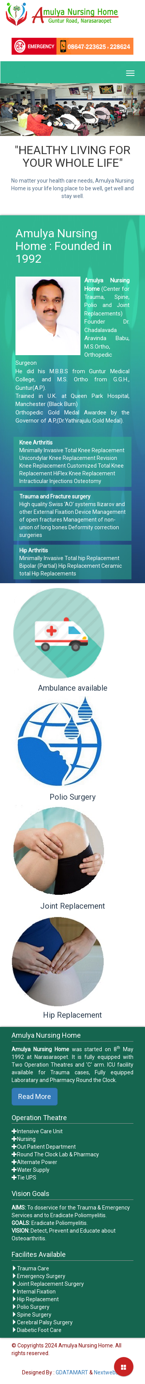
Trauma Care (33, 1268)
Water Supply (33, 1170)
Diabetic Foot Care (39, 1330)
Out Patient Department (46, 1147)
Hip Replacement (38, 1299)
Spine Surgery (34, 1315)
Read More (34, 1096)
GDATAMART (72, 1372)
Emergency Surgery (41, 1276)
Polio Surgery (33, 1307)
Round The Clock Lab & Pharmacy (58, 1154)
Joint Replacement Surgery (50, 1284)
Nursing (26, 1139)
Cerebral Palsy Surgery (45, 1322)
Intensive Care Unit (40, 1131)
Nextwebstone (112, 1372)
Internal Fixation (36, 1291)
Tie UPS (26, 1177)
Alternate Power (37, 1162)
